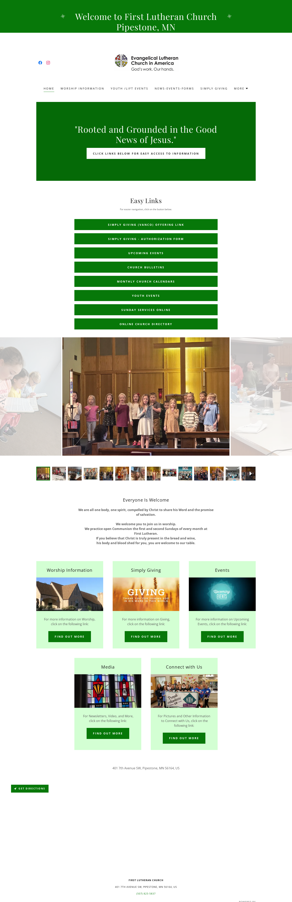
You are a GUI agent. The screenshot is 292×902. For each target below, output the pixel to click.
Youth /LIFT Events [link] (129, 88)
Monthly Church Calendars (146, 281)
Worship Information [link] (82, 88)
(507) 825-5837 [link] (146, 893)
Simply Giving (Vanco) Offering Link (146, 225)
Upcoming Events (146, 253)
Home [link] (49, 88)
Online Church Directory (146, 324)
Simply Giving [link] (214, 88)
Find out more (70, 636)
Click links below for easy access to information (146, 153)
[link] (40, 63)
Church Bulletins (146, 267)
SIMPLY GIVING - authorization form (146, 239)
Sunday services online (146, 310)
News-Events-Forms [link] (174, 88)
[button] (241, 88)
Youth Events (146, 296)
